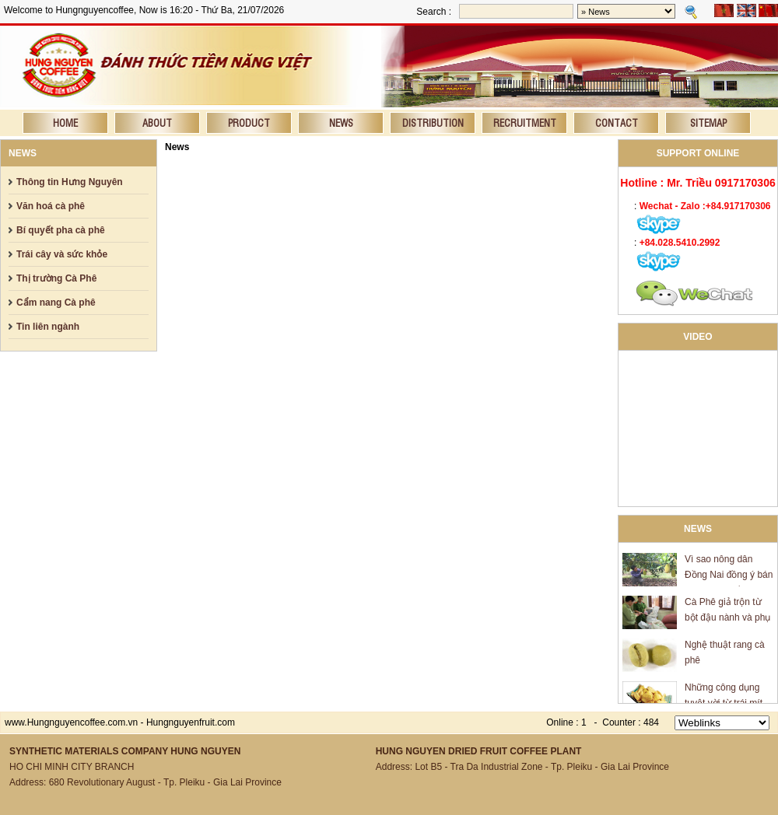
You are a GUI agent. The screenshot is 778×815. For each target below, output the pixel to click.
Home (65, 122)
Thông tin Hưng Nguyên (69, 182)
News (341, 122)
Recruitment (524, 122)
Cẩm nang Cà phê (56, 302)
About (157, 122)
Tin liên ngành (47, 326)
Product (249, 122)
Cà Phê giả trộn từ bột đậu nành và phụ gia (727, 619)
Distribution (433, 122)
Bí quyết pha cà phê (60, 230)
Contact (616, 122)
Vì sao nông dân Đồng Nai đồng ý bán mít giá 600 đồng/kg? (729, 576)
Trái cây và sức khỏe (61, 254)
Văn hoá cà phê (50, 206)
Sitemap (708, 122)
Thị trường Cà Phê (56, 278)
